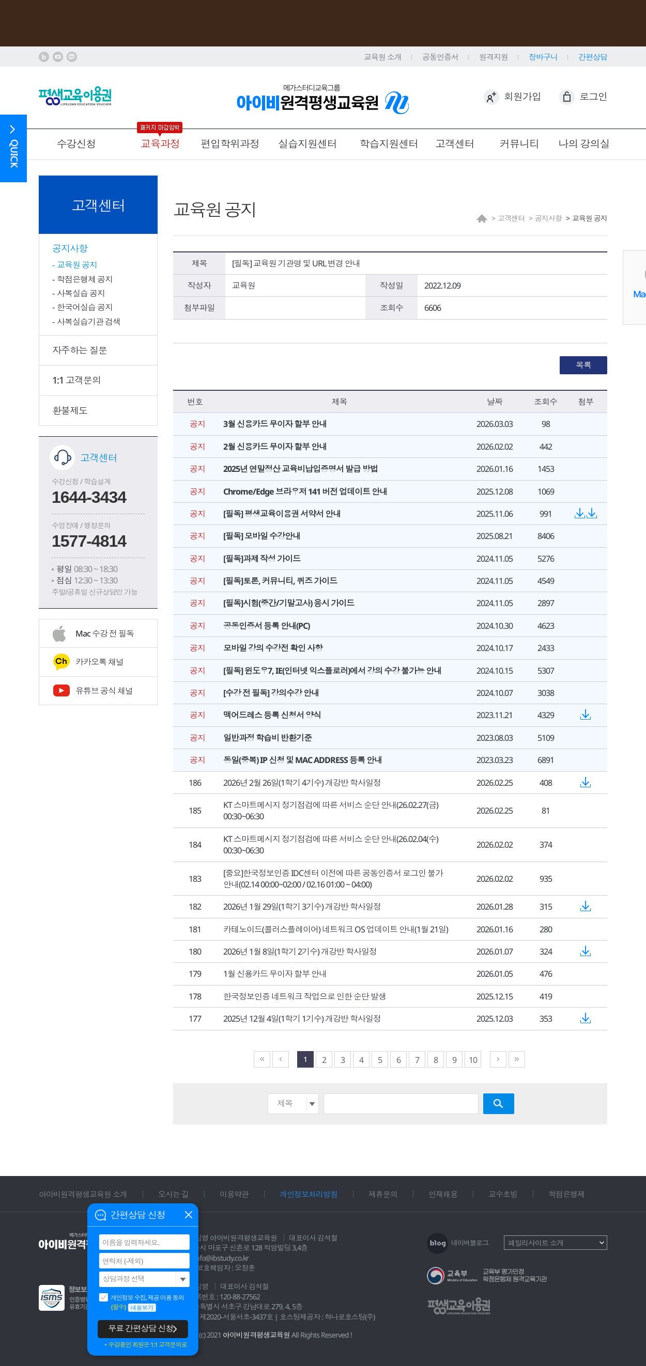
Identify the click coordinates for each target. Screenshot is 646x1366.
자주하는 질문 (79, 350)
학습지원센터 (389, 144)
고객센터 (454, 144)
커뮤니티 (519, 144)
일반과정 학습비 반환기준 (267, 737)
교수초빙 (502, 1194)
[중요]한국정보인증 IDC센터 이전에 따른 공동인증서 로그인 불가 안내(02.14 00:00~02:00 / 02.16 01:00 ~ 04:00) (333, 878)
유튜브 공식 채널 (104, 690)
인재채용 (442, 1194)
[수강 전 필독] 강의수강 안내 (271, 692)
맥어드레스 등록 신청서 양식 (272, 715)
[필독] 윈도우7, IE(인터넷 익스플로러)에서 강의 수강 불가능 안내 (332, 670)
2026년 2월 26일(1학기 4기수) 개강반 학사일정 (302, 782)
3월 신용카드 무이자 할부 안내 (275, 424)
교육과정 (160, 144)
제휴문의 (382, 1194)
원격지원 (493, 57)
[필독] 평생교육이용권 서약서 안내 (282, 513)
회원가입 (522, 96)
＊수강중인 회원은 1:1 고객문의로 (145, 1345)
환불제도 (69, 410)
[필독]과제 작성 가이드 (261, 558)
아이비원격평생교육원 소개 (83, 1194)
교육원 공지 (77, 265)
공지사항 (69, 248)
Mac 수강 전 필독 (104, 633)
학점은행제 (566, 1194)
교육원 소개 (383, 57)
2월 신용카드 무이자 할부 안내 (275, 446)
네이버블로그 (469, 1242)
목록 (583, 365)
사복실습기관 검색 (88, 321)
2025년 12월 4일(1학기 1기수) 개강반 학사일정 (302, 1018)
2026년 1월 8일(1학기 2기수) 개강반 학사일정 (300, 951)
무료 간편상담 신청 (140, 1328)
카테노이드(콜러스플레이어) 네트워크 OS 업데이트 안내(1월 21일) (335, 929)
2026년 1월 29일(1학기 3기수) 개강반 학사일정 (302, 906)
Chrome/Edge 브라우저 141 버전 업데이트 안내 (305, 491)
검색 (498, 1103)
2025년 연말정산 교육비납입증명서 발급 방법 (300, 468)
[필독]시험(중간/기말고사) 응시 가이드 (288, 603)
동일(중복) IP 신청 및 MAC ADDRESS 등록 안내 (302, 760)
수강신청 (76, 144)
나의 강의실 (584, 144)
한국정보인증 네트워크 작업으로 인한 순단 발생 (304, 996)
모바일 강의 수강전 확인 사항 (272, 648)
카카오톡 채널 (99, 662)
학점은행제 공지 (85, 279)
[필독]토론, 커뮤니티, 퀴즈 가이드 (280, 580)
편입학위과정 (230, 144)
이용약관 (234, 1194)
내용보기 (142, 1307)
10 (473, 1060)
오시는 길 (173, 1194)
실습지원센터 (307, 144)
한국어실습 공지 (85, 307)
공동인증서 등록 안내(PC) (266, 625)
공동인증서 (440, 57)
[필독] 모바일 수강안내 (261, 536)
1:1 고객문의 (76, 380)
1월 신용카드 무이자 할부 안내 (275, 973)
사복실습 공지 (81, 293)
